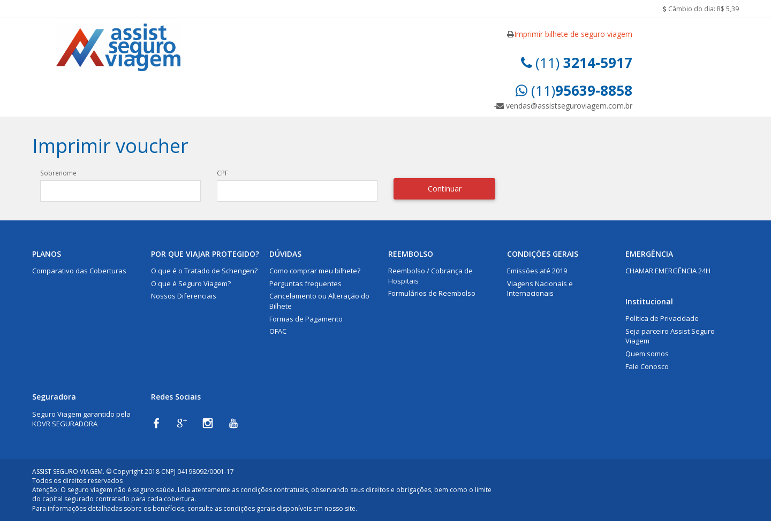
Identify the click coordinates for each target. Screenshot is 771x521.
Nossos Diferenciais (183, 296)
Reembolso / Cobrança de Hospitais (430, 276)
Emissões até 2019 (537, 270)
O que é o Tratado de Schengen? (204, 270)
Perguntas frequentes (305, 283)
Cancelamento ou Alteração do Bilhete (319, 301)
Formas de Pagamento (306, 319)
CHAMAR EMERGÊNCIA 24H (667, 270)
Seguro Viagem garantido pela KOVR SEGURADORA (81, 419)
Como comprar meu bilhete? (314, 270)
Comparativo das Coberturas (79, 270)
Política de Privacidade (662, 318)
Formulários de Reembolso (431, 293)
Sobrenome (58, 172)
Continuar (445, 188)
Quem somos (647, 353)
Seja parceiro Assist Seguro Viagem (670, 336)
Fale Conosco (647, 366)
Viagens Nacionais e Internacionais (540, 288)
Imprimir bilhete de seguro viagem (573, 34)
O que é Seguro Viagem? (191, 283)
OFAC (277, 331)
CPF (222, 172)
